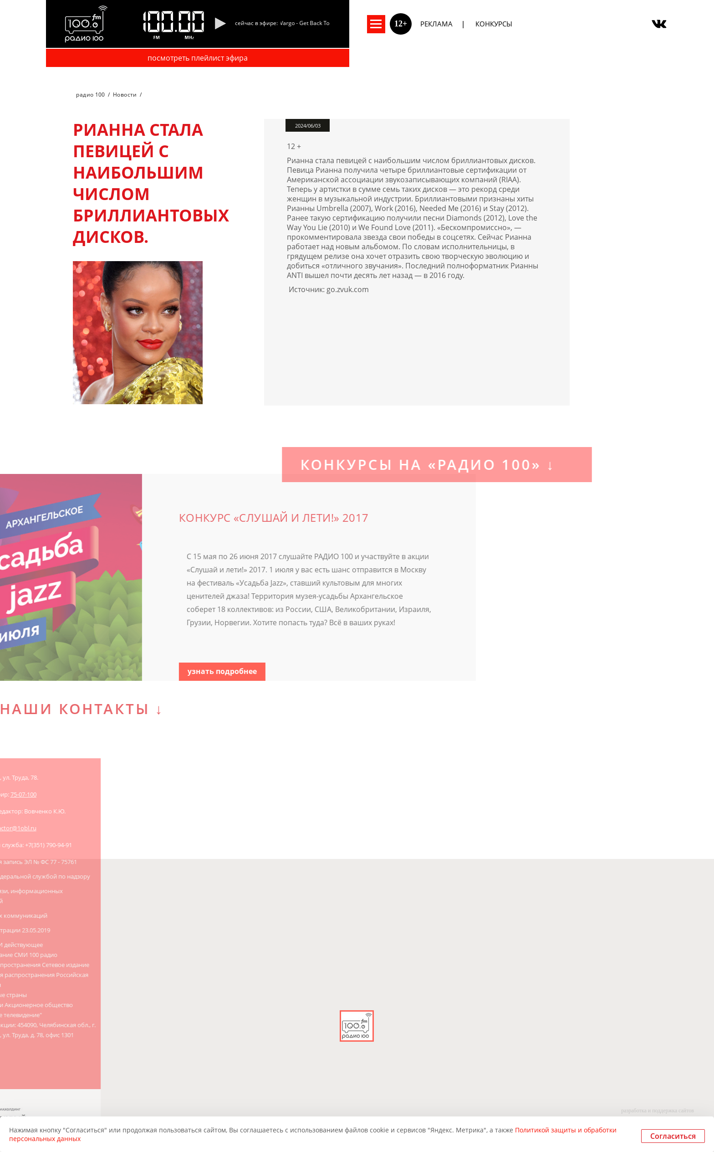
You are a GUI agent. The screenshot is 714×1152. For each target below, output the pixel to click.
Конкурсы (493, 23)
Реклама (436, 23)
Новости (125, 94)
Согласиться (673, 1136)
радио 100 (90, 94)
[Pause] (220, 24)
